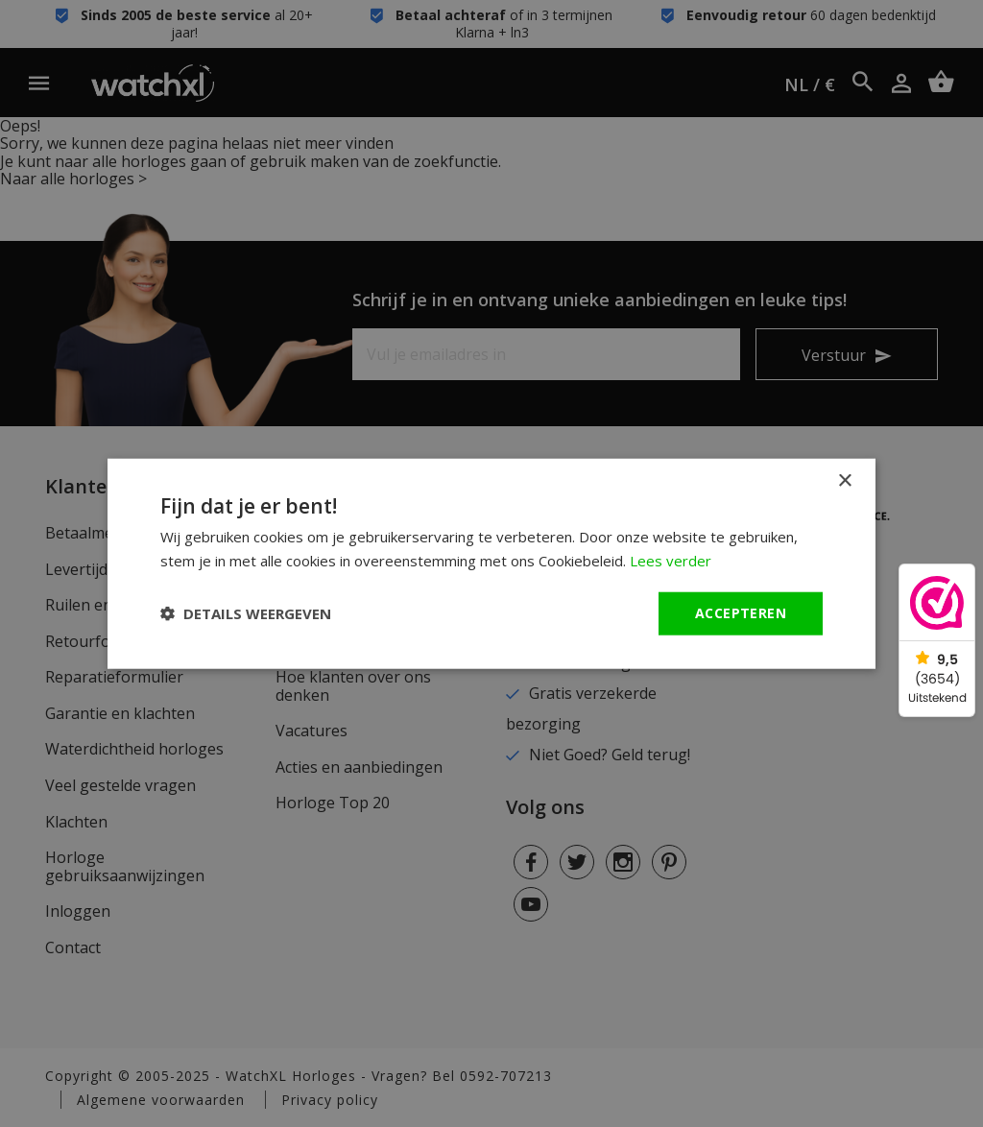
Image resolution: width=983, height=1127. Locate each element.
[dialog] (491, 563)
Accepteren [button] (740, 613)
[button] (245, 613)
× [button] (844, 481)
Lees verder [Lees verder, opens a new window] (670, 560)
